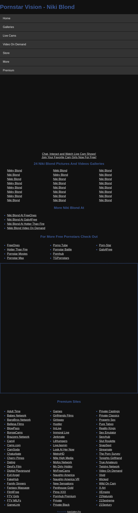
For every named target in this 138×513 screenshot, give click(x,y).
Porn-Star (105, 245)
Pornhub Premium (64, 496)
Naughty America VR (66, 479)
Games (57, 411)
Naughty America (64, 475)
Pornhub (58, 253)
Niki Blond (13, 174)
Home (6, 18)
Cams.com (13, 445)
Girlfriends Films (63, 415)
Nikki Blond (14, 179)
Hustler (57, 424)
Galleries (8, 26)
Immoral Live (61, 432)
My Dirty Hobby (62, 466)
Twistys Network (109, 466)
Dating (11, 462)
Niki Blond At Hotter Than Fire (25, 223)
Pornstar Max (15, 258)
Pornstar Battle (62, 249)
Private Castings (109, 411)
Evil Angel (13, 475)
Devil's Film (14, 466)
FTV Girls (13, 496)
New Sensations (63, 483)
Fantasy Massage (18, 487)
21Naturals (106, 496)
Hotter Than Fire (17, 249)
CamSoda (13, 449)
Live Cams (9, 35)
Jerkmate (59, 436)
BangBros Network (19, 419)
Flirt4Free (13, 492)
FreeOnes (13, 245)
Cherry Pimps (15, 458)
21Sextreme (106, 500)
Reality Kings (107, 428)
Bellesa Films (15, 424)
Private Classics (109, 415)
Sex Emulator (107, 432)
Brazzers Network (18, 436)
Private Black (61, 504)
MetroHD (58, 453)
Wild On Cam (107, 483)
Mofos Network (62, 462)
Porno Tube (60, 245)
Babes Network (16, 415)
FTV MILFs (14, 500)
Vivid (102, 475)
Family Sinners (16, 483)
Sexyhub (104, 436)
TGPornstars (61, 258)
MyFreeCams (61, 470)
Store (6, 53)
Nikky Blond (14, 170)
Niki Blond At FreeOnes (21, 215)
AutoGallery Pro (74, 512)
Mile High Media (63, 458)
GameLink (13, 504)
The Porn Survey (109, 453)
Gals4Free (105, 249)
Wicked (103, 479)
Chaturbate (14, 453)
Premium (8, 70)
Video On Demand (14, 44)
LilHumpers (60, 441)
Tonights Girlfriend (110, 458)
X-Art (102, 487)
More (6, 61)
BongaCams (15, 432)
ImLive (57, 428)
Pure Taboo (106, 424)
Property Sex (107, 419)
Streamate (105, 449)
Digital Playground (18, 470)
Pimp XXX (59, 492)
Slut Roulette (107, 441)
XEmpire (104, 492)
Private (57, 500)
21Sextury (105, 504)
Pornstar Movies (17, 253)
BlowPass (13, 428)
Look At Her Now (63, 449)
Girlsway (58, 419)
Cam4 (11, 441)
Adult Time (13, 411)
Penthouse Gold (63, 487)
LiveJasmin (60, 445)
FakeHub (13, 479)
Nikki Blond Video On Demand (26, 228)
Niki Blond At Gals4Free (22, 219)
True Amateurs (108, 462)
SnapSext (105, 445)
